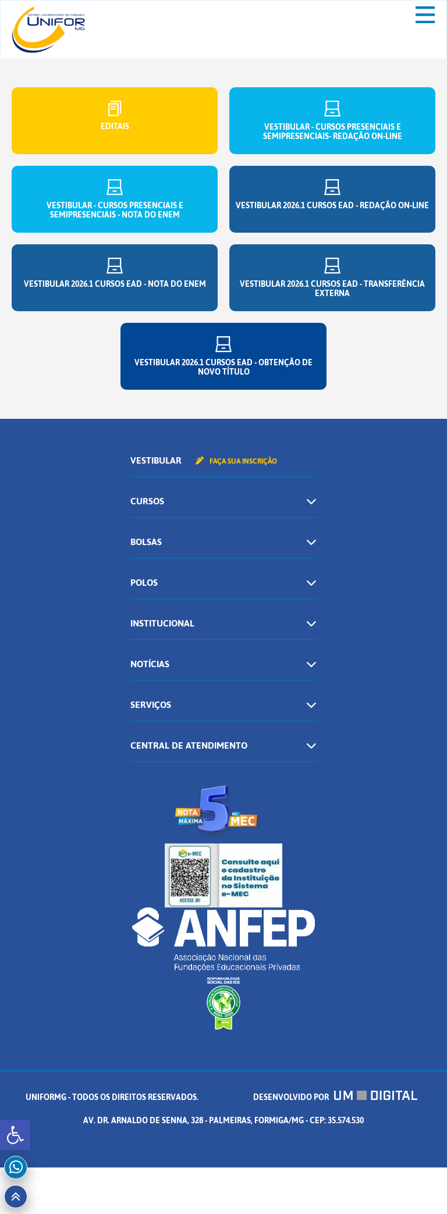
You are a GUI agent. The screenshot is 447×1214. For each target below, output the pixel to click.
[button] (15, 1135)
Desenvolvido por (335, 1097)
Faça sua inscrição (236, 461)
